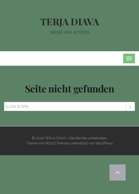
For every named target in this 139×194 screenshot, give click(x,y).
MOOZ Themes (57, 143)
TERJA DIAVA (69, 21)
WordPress (104, 143)
